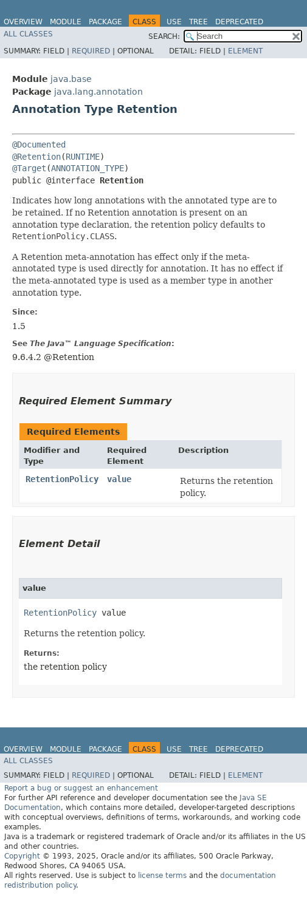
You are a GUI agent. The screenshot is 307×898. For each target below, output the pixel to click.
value (119, 479)
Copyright (22, 856)
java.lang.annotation (98, 92)
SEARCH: (164, 36)
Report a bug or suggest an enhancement (81, 788)
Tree (198, 22)
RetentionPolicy (62, 479)
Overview (23, 22)
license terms (162, 875)
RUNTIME (83, 157)
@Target (29, 168)
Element (245, 51)
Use (174, 22)
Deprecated (239, 22)
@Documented (39, 144)
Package (105, 22)
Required (91, 51)
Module (65, 22)
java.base (71, 79)
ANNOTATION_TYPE (87, 168)
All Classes (28, 34)
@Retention (36, 157)
